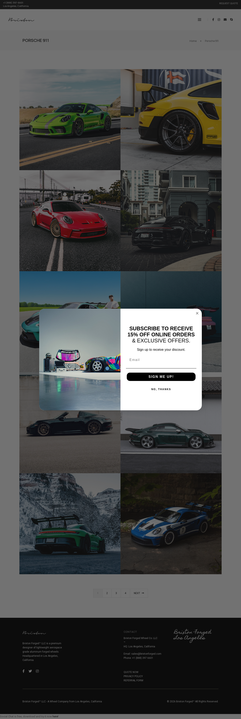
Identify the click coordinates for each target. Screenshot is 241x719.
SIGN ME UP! (161, 376)
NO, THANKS (161, 389)
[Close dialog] (197, 313)
